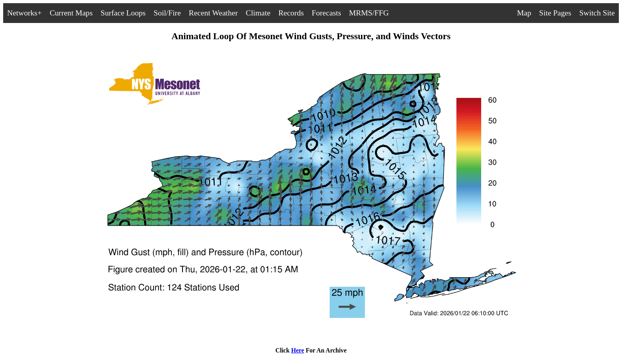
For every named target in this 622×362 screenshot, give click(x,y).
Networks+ (24, 13)
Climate (258, 13)
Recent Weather (213, 13)
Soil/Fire (167, 13)
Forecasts (326, 13)
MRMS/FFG (369, 13)
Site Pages (555, 13)
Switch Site (597, 13)
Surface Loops (123, 13)
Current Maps (71, 13)
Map (524, 13)
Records (291, 13)
